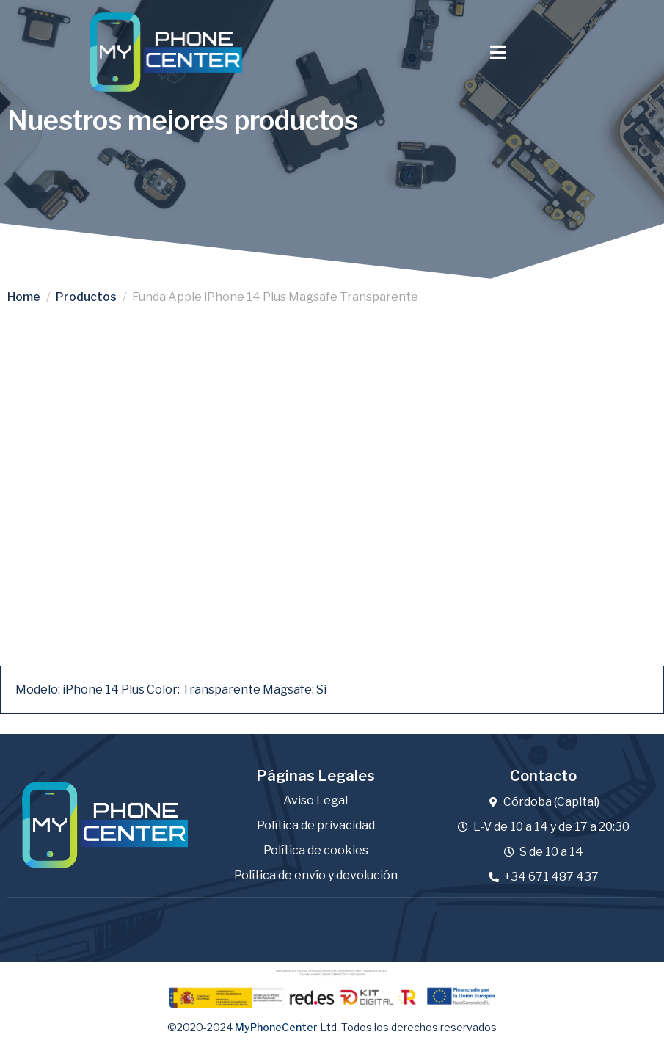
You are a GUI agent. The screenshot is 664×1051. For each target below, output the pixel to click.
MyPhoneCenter (276, 1026)
